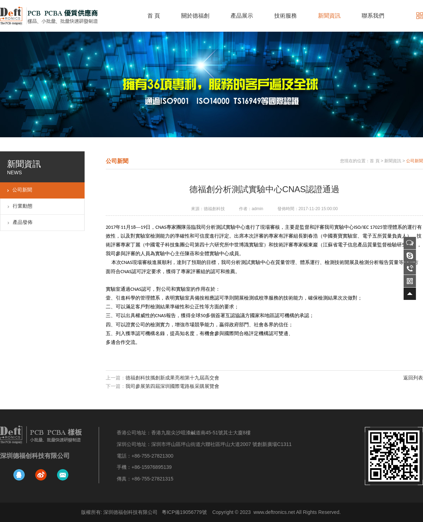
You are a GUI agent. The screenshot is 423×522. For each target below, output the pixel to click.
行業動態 (22, 206)
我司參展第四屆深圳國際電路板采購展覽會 (172, 386)
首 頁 (153, 16)
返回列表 (413, 378)
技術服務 (285, 16)
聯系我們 (373, 16)
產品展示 (242, 16)
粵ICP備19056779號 (184, 512)
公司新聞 (22, 190)
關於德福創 (195, 16)
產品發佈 (22, 222)
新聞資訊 (329, 16)
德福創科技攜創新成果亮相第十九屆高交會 (172, 378)
